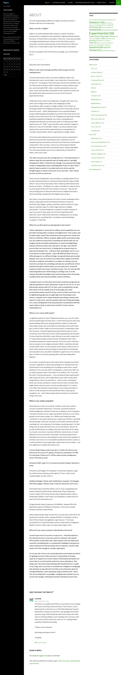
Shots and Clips (96, 119)
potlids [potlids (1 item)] (110, 43)
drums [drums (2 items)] (110, 27)
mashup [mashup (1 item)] (112, 38)
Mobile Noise (95, 99)
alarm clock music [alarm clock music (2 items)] (101, 20)
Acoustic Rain (95, 72)
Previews (94, 111)
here (31, 54)
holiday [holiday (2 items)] (98, 38)
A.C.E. (93, 68)
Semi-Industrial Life (97, 115)
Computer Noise (96, 80)
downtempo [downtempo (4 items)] (95, 27)
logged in (42, 656)
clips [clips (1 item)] (106, 25)
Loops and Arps (96, 150)
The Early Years (96, 165)
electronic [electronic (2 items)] (105, 30)
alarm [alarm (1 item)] (91, 19)
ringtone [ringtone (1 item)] (107, 45)
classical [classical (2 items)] (99, 25)
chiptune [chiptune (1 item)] (92, 25)
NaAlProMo (95, 103)
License (70, 2)
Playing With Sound (97, 107)
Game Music (95, 84)
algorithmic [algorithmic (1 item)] (112, 19)
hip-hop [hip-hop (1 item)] (92, 38)
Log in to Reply (42, 642)
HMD (92, 92)
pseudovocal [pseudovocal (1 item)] (100, 45)
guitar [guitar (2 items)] (115, 36)
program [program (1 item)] (92, 45)
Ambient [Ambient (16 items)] (97, 22)
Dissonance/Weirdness (99, 142)
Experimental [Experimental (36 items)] (101, 33)
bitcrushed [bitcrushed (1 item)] (109, 23)
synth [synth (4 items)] (106, 47)
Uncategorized (94, 169)
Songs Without (96, 123)
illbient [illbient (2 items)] (105, 38)
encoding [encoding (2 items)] (114, 30)
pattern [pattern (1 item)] (99, 43)
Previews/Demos (97, 158)
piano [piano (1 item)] (105, 43)
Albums (91, 65)
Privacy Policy (101, 2)
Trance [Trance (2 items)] (105, 50)
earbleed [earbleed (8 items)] (95, 29)
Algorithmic (95, 138)
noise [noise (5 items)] (92, 42)
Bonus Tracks (95, 76)
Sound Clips (95, 161)
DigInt (6, 2)
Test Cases (95, 127)
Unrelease (94, 130)
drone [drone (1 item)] (104, 27)
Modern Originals (97, 154)
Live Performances (97, 146)
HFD (92, 88)
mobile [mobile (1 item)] (101, 40)
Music (91, 134)
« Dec (5, 75)
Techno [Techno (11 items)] (95, 50)
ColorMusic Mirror (58, 2)
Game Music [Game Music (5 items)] (95, 36)
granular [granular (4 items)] (107, 36)
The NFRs (111, 2)
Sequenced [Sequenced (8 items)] (96, 47)
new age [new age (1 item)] (107, 40)
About (47, 2)
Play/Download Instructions (84, 2)
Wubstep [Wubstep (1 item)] (112, 50)
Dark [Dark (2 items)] (110, 25)
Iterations (94, 96)
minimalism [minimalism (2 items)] (93, 40)
